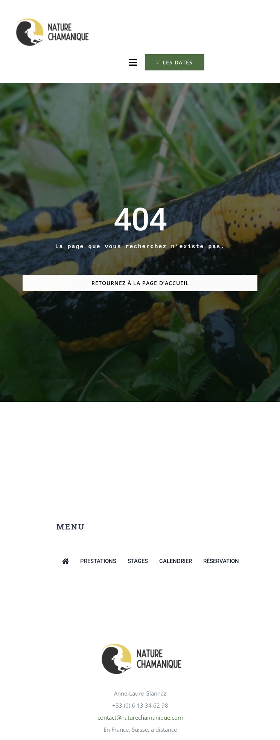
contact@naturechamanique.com (140, 717)
